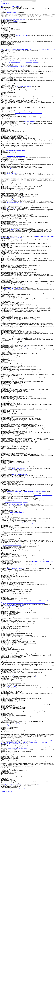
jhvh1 (2, 227)
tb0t (1, 47)
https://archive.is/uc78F (11, 12)
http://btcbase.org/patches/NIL (32, 62)
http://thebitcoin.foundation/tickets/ (24, 86)
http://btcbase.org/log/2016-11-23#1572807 (16, 568)
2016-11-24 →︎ (11, 3)
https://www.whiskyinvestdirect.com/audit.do (43, 495)
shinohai (2, 38)
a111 (1, 65)
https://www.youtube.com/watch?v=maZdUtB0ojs (42, 561)
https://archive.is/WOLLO (16, 229)
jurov (2, 19)
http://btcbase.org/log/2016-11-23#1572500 (16, 504)
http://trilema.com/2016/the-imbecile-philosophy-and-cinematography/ (19, 532)
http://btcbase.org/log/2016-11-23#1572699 (16, 468)
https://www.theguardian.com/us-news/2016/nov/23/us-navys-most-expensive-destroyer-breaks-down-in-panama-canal (27, 190)
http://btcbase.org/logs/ (20, 723)
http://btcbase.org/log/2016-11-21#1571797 (16, 173)
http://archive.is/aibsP (20, 788)
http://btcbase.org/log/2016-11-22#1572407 (13, 199)
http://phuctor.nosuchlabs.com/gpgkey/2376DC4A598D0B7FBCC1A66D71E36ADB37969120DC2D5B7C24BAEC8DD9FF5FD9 (28, 14)
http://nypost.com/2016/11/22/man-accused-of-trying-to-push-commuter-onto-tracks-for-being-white (24, 603)
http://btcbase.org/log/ (11, 724)
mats (2, 168)
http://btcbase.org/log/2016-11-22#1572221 (17, 748)
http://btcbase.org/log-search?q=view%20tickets (24, 65)
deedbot (2, 13)
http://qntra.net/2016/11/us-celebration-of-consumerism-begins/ (17, 201)
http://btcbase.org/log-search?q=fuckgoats (22, 76)
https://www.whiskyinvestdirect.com (19, 474)
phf (1, 121)
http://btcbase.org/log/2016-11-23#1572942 (13, 784)
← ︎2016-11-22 (4, 3)
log (1, 1)
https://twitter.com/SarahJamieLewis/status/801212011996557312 (28, 113)
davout (2, 199)
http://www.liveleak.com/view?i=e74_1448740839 (13, 605)
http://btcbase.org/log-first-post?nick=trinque (15, 150)
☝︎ (25, 156)
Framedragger (4, 45)
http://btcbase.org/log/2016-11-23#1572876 (16, 675)
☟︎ (16, 122)
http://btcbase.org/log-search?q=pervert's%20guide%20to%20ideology (35, 518)
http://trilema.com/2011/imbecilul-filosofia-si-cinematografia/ (22, 522)
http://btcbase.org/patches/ (14, 62)
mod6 (2, 79)
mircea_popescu (4, 7)
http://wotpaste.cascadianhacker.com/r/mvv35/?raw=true (22, 416)
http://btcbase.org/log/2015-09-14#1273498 (13, 288)
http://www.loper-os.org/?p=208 (7, 9)
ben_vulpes (3, 549)
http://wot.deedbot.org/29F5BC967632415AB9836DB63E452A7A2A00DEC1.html (36, 174)
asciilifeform (3, 8)
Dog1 (2, 721)
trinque (2, 23)
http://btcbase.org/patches (29, 121)
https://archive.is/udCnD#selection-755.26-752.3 (17, 466)
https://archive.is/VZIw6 (12, 208)
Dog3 (2, 729)
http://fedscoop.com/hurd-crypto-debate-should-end (14, 19)
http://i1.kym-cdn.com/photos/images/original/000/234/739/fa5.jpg (24, 60)
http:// (13, 469)
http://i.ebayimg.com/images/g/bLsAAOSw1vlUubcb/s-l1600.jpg (38, 740)
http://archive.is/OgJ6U (11, 686)
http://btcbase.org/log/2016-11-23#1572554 (16, 202)
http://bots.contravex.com (21, 35)
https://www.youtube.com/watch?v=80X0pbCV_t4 (33, 393)
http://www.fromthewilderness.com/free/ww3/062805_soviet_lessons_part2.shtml (17, 488)
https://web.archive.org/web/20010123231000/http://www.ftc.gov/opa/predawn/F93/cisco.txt (26, 491)
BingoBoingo (3, 167)
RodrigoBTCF (4, 30)
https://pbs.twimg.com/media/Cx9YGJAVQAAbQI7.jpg (16, 502)
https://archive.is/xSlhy (13, 21)
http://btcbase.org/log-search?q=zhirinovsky (24, 214)
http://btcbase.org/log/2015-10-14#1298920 (16, 66)
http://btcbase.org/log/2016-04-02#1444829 (16, 156)
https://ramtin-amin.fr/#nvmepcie (10, 168)
